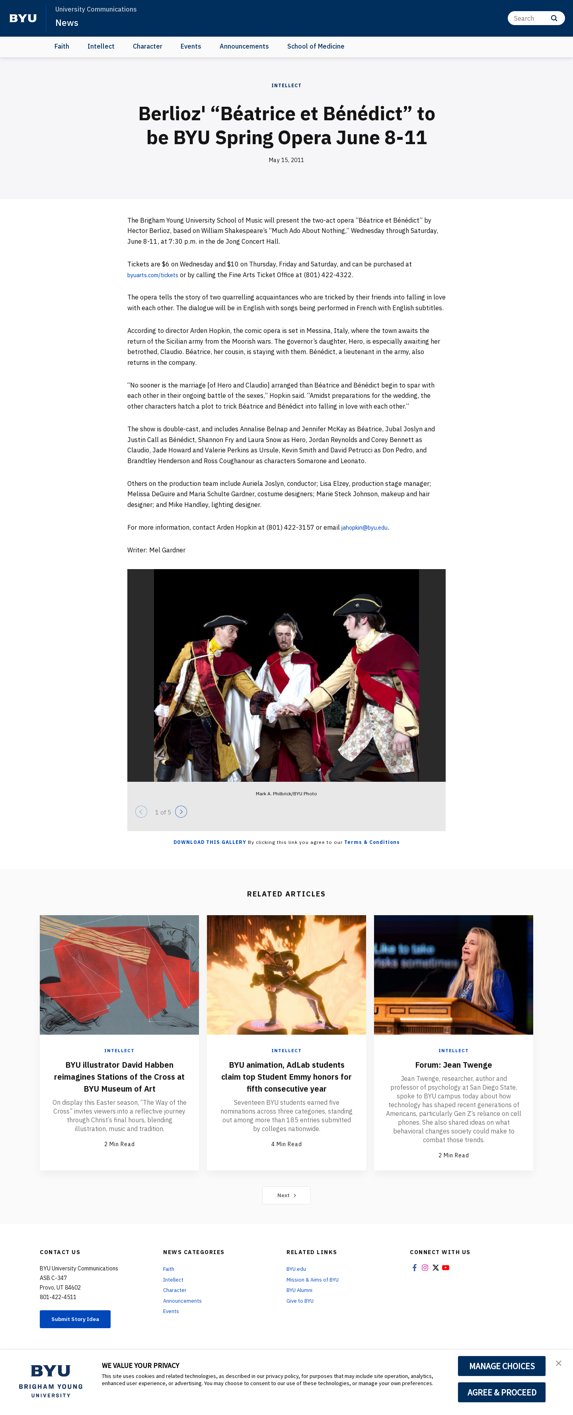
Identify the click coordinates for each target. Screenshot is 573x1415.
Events (191, 46)
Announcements (244, 46)
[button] (560, 1364)
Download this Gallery (209, 842)
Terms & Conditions (372, 842)
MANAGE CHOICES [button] (502, 1366)
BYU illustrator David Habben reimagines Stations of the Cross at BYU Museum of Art (119, 1076)
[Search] (536, 18)
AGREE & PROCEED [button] (502, 1392)
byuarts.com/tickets (157, 275)
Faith (62, 46)
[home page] (23, 18)
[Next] (181, 812)
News (67, 22)
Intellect (101, 46)
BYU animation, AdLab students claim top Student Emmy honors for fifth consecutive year (286, 1082)
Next (286, 1196)
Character (147, 46)
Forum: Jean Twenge (454, 1064)
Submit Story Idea (81, 1321)
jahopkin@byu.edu (368, 527)
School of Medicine (316, 46)
